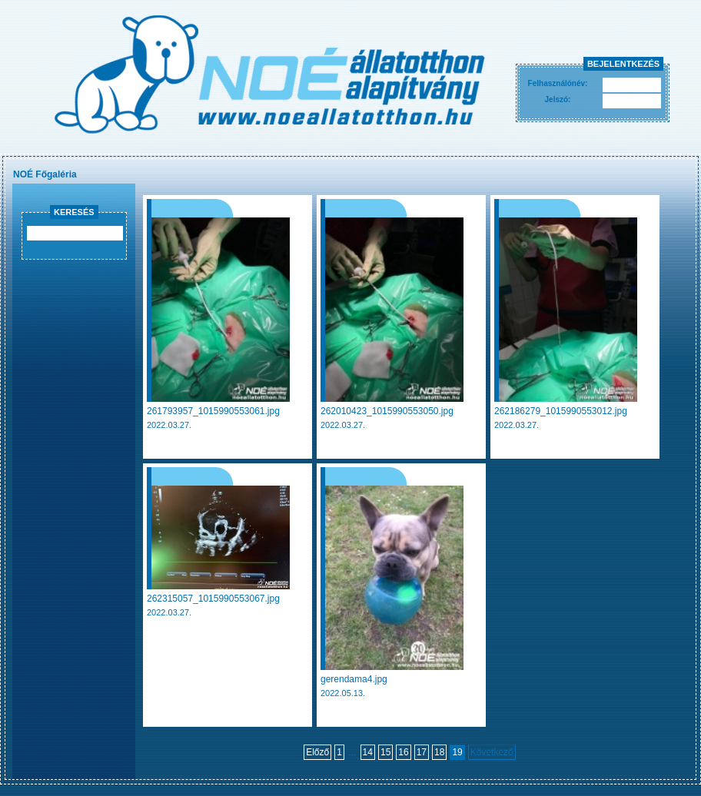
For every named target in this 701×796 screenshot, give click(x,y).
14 (368, 752)
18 (439, 752)
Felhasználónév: (558, 83)
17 (422, 752)
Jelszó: (558, 99)
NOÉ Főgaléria (45, 174)
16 (403, 752)
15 (385, 752)
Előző (317, 752)
